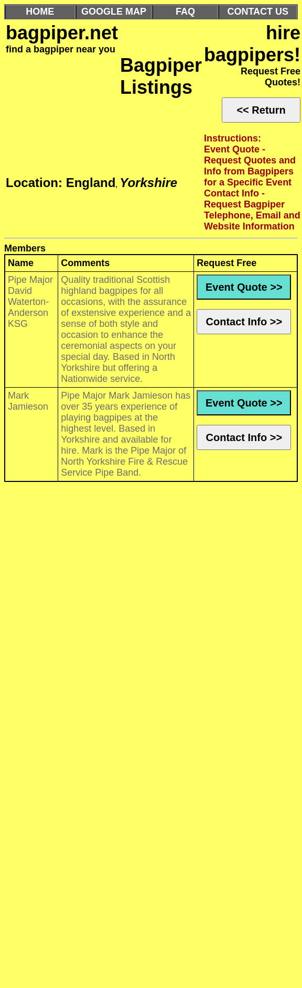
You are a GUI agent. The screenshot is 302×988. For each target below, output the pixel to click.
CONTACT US (257, 11)
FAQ (185, 11)
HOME (40, 11)
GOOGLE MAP (113, 11)
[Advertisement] (98, 534)
